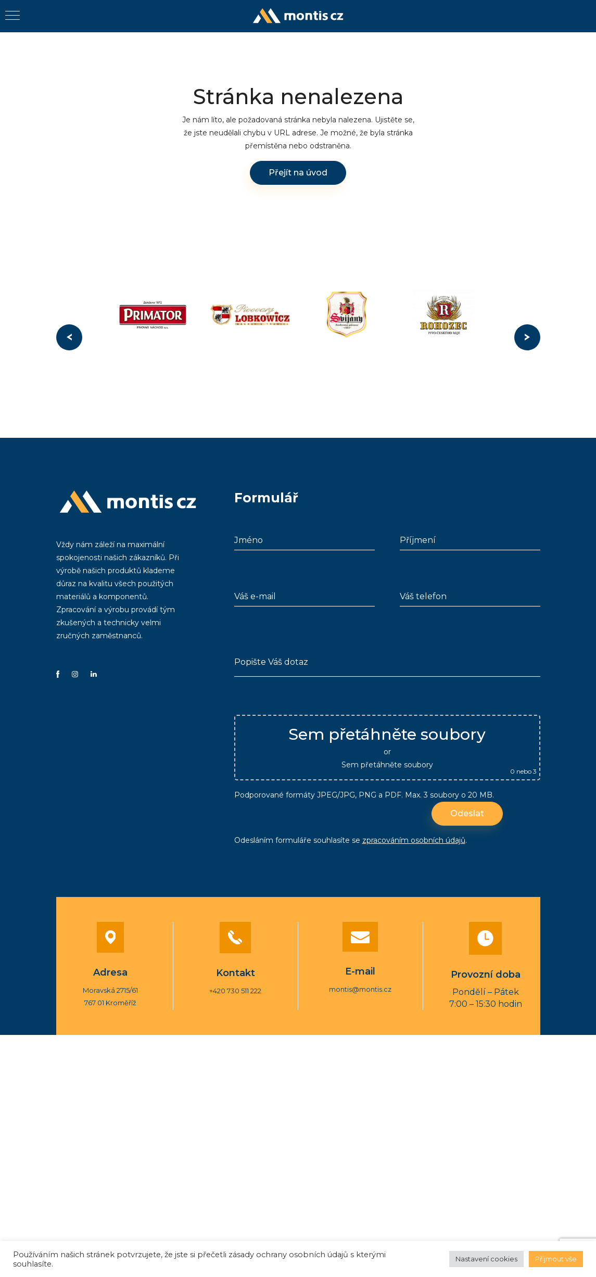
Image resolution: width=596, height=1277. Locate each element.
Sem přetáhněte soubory (387, 761)
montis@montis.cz (360, 985)
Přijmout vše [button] (556, 1259)
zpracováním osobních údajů (413, 837)
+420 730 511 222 (235, 987)
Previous (69, 337)
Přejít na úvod (298, 173)
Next (527, 337)
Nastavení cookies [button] (486, 1259)
